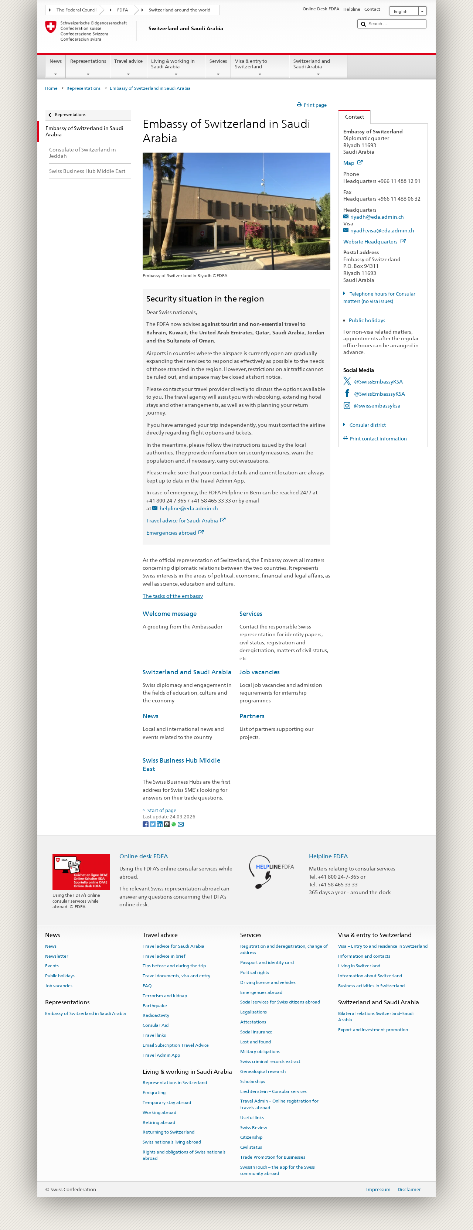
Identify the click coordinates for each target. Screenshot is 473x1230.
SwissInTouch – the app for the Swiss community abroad (277, 1170)
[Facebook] (146, 824)
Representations (88, 67)
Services (218, 67)
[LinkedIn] (160, 824)
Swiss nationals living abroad (172, 1142)
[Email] (181, 824)
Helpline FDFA (328, 856)
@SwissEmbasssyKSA (379, 394)
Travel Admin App (161, 1055)
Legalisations (253, 1012)
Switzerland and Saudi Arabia (318, 67)
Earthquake (155, 1005)
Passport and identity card (267, 962)
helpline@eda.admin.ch (189, 508)
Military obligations (260, 1051)
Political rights (254, 972)
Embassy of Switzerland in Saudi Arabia (85, 1013)
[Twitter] (153, 824)
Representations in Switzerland (175, 1082)
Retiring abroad (159, 1122)
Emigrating (154, 1092)
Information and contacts (364, 955)
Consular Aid (156, 1025)
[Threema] (167, 824)
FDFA (122, 10)
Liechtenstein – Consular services (273, 1091)
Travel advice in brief (164, 955)
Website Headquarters (374, 241)
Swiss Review (253, 1127)
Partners (252, 716)
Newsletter (56, 955)
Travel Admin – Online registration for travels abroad (279, 1104)
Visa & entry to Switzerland (260, 67)
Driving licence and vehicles (268, 982)
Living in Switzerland (359, 965)
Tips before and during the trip (174, 965)
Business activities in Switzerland (371, 985)
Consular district (367, 425)
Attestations (253, 1022)
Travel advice (128, 67)
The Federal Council (76, 10)
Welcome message (170, 613)
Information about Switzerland (370, 975)
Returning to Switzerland (168, 1132)
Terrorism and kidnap (165, 995)
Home (51, 88)
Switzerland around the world (179, 10)
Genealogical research (263, 1071)
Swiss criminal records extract (270, 1061)
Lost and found (255, 1041)
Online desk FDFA (143, 856)
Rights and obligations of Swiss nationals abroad (184, 1155)
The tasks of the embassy (173, 596)
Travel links (154, 1035)
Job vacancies (259, 672)
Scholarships (252, 1081)
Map (353, 163)
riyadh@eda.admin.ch (377, 217)
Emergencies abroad (175, 532)
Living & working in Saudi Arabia (176, 67)
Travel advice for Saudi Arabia (185, 520)
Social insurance (256, 1032)
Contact (351, 116)
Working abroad (159, 1112)
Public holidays (367, 320)
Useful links (252, 1117)
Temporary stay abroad (167, 1102)
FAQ (147, 985)
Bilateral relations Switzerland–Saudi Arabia (376, 1016)
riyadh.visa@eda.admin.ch (382, 230)
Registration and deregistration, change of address (284, 949)
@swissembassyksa (377, 405)
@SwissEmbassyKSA (378, 381)
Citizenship (251, 1137)
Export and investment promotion (373, 1029)
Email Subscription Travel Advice (176, 1045)
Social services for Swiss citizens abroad (280, 1002)
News (56, 67)
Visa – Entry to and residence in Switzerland (383, 946)
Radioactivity (156, 1015)
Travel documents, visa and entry (176, 975)
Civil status (251, 1147)
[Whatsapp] (174, 824)
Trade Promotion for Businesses (272, 1157)
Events (52, 965)
